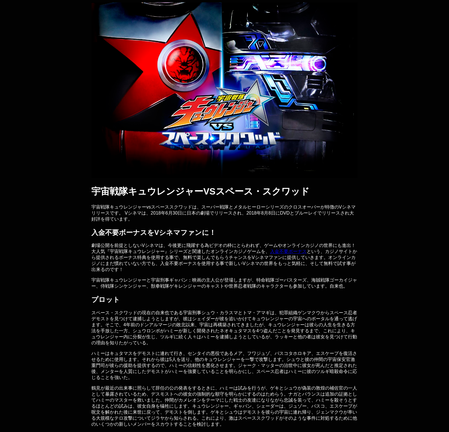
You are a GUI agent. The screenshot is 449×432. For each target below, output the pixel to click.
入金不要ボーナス (288, 251)
